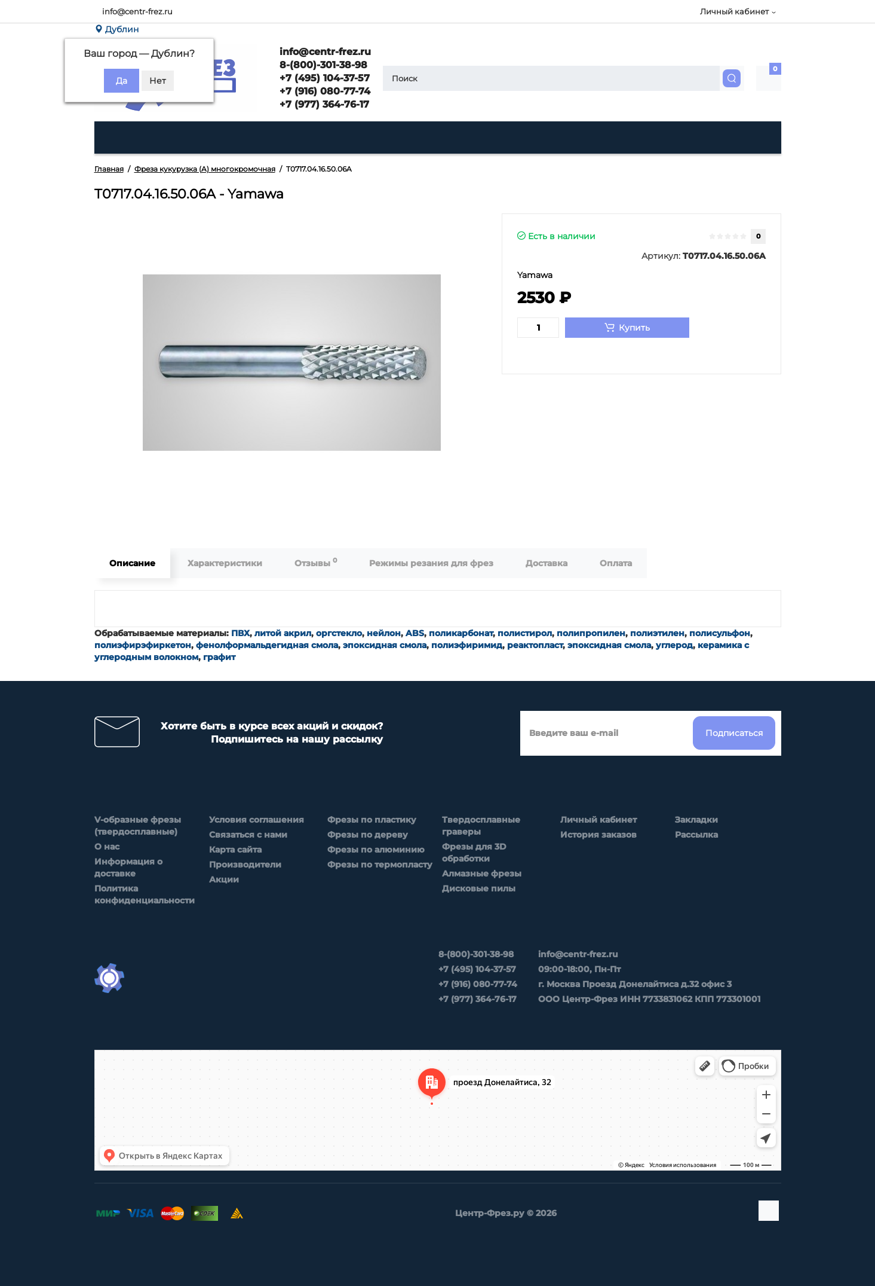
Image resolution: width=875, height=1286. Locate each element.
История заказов (598, 834)
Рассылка (696, 834)
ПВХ (240, 633)
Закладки (696, 819)
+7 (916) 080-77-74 (323, 91)
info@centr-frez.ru (137, 11)
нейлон (384, 633)
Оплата (616, 563)
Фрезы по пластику (371, 819)
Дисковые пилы (478, 888)
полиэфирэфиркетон (142, 645)
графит (219, 657)
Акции (224, 879)
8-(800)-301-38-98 (322, 65)
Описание (132, 563)
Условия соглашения (256, 819)
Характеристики (225, 563)
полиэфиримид (466, 645)
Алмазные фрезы (481, 873)
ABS (415, 633)
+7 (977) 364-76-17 (323, 104)
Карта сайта (235, 849)
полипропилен (591, 633)
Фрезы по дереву (367, 834)
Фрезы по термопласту (379, 864)
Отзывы (315, 562)
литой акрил (282, 633)
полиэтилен (657, 633)
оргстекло (339, 633)
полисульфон (719, 633)
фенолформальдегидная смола (267, 645)
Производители (245, 864)
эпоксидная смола (384, 645)
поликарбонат (461, 633)
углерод (674, 645)
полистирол (525, 633)
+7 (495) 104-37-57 (323, 78)
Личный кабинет (598, 819)
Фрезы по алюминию (376, 849)
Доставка (546, 563)
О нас (106, 846)
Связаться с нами (248, 834)
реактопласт (535, 645)
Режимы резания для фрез (431, 563)
